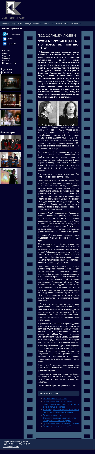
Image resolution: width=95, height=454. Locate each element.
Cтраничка (9, 44)
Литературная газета (52, 415)
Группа (7, 39)
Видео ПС (6, 56)
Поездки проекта (9, 63)
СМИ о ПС (6, 51)
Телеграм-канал (11, 34)
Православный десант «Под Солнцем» (61, 423)
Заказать (6, 58)
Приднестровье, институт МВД (57, 426)
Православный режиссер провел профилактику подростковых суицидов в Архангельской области (61, 404)
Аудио (4, 53)
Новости (5, 61)
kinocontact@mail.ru (11, 447)
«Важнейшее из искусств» (55, 398)
